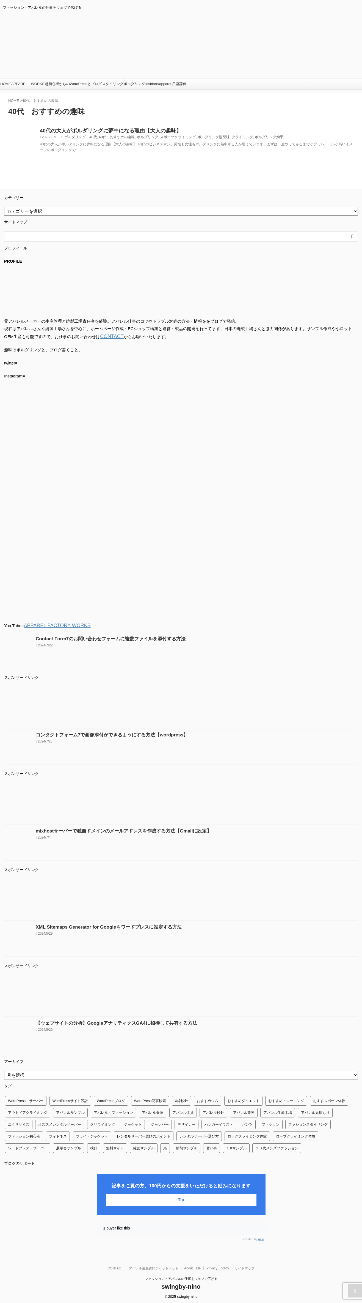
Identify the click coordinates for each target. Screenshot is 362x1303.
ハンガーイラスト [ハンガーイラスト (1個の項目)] (219, 1123)
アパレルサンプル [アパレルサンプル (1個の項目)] (70, 1111)
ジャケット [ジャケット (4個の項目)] (133, 1123)
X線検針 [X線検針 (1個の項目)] (181, 1099)
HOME (5, 84)
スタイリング (112, 84)
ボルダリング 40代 (79, 139)
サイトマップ (245, 1267)
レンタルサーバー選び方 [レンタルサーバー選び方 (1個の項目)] (199, 1135)
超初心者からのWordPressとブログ (73, 84)
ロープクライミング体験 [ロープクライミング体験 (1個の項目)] (295, 1135)
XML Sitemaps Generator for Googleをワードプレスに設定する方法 (100, 925)
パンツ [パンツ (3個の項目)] (247, 1123)
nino (261, 1237)
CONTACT (110, 336)
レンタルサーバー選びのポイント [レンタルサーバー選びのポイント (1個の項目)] (143, 1135)
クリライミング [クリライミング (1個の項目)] (102, 1123)
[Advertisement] (169, 704)
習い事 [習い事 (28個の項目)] (211, 1146)
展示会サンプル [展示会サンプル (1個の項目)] (68, 1146)
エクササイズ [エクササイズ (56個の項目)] (18, 1123)
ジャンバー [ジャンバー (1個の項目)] (160, 1123)
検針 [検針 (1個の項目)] (93, 1146)
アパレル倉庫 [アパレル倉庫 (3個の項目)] (152, 1111)
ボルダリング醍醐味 (203, 139)
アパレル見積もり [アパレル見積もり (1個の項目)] (315, 1111)
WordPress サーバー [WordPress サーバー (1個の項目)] (25, 1099)
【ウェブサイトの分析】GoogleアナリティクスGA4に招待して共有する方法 (107, 1021)
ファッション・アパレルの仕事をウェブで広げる (181, 1277)
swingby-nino (181, 1285)
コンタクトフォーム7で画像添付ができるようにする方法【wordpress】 (103, 733)
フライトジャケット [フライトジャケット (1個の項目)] (92, 1135)
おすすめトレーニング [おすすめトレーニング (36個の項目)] (286, 1099)
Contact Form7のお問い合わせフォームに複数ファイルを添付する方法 (102, 637)
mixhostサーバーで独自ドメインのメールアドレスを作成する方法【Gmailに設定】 (113, 829)
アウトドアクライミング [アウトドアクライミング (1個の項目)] (27, 1111)
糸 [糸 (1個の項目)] (165, 1146)
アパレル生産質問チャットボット (153, 1267)
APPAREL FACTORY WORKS (52, 624)
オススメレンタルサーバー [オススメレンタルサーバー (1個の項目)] (59, 1123)
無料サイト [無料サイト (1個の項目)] (115, 1146)
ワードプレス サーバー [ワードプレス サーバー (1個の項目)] (27, 1146)
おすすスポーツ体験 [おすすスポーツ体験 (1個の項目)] (329, 1099)
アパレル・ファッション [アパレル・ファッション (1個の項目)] (113, 1111)
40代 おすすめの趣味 (112, 139)
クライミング (229, 139)
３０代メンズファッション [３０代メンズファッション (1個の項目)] (276, 1146)
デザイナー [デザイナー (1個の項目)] (186, 1123)
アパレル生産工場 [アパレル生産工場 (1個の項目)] (277, 1111)
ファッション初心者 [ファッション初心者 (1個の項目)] (24, 1135)
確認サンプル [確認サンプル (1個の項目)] (143, 1146)
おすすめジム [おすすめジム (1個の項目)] (207, 1099)
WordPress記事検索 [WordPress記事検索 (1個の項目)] (150, 1099)
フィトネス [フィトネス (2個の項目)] (58, 1135)
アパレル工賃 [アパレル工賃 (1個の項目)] (183, 1111)
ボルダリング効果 (254, 139)
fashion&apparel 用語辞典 (166, 84)
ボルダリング (134, 84)
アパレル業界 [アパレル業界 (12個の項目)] (244, 1111)
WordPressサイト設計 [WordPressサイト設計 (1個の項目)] (70, 1099)
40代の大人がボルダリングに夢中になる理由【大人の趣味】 (99, 131)
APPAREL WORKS (28, 84)
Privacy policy (217, 1267)
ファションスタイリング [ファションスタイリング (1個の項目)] (308, 1123)
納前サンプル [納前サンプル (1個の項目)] (186, 1146)
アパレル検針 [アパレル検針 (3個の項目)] (213, 1111)
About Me (192, 1267)
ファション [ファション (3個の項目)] (271, 1123)
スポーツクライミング (169, 139)
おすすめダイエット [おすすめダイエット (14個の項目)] (243, 1099)
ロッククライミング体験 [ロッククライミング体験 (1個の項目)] (247, 1135)
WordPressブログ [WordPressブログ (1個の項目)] (111, 1099)
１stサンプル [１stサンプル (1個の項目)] (236, 1146)
